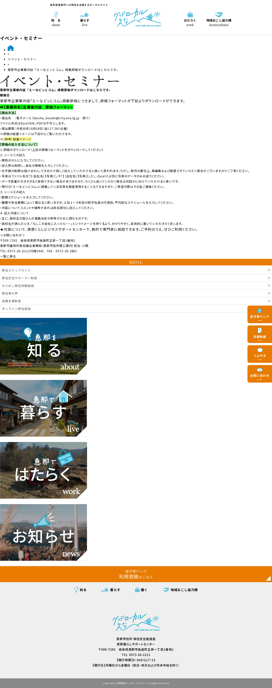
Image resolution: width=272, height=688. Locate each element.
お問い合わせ (259, 375)
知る (83, 589)
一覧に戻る (8, 256)
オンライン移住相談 (16, 309)
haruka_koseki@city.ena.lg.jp (56, 118)
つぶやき (259, 355)
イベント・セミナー (22, 59)
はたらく (190, 22)
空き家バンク (260, 316)
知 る (56, 22)
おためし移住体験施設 (18, 286)
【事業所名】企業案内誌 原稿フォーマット (38, 106)
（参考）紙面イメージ (17, 139)
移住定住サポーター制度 (19, 278)
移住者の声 (10, 293)
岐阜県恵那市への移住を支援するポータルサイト (79, 5)
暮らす (85, 22)
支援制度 (259, 336)
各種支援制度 (11, 301)
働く (144, 589)
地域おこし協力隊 (219, 22)
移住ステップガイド (16, 270)
